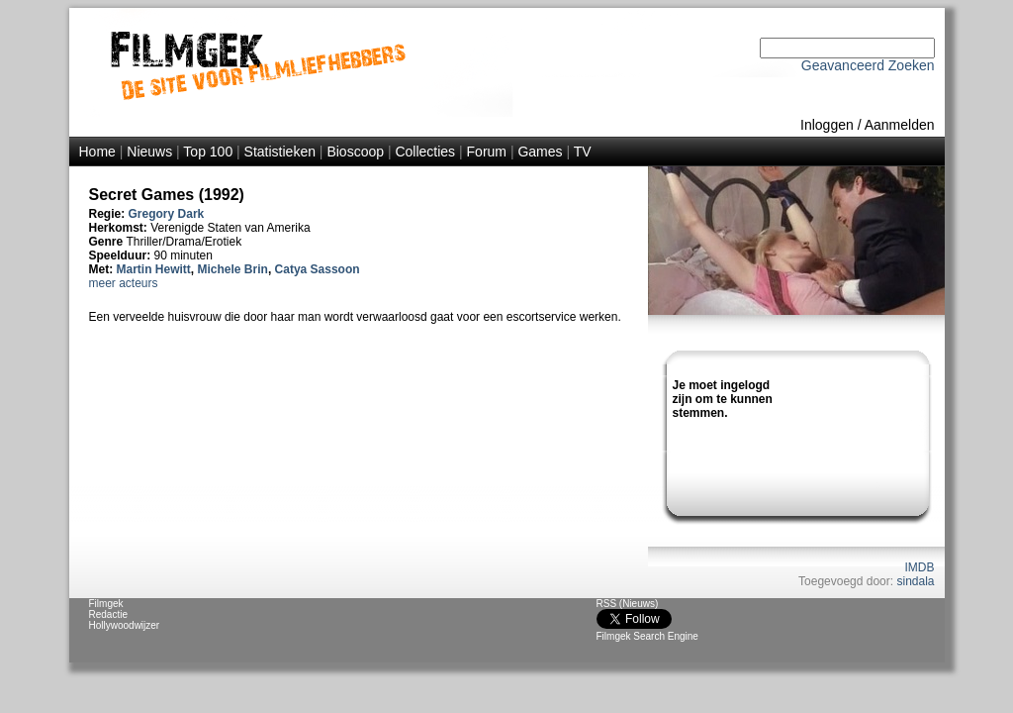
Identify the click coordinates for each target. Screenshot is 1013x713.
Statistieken (280, 151)
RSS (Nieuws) (628, 603)
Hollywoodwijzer (124, 625)
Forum (486, 151)
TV (583, 151)
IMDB (920, 567)
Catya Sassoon (317, 269)
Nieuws (149, 151)
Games (539, 151)
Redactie (108, 614)
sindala (915, 581)
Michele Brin (233, 269)
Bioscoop (355, 151)
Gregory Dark (167, 214)
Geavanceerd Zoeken (868, 65)
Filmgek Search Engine (647, 636)
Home (97, 151)
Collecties (425, 151)
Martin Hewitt (154, 269)
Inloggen (827, 125)
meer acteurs (123, 283)
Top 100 (207, 151)
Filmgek (106, 603)
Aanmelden (900, 125)
